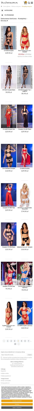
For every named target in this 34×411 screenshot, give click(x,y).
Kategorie (8, 10)
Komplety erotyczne (27, 6)
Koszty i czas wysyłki (6, 380)
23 (15, 344)
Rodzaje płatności (5, 383)
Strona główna (6, 6)
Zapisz (30, 354)
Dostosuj (17, 404)
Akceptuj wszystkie (17, 401)
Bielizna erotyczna (16, 6)
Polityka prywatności (6, 376)
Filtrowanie (9, 15)
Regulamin (3, 371)
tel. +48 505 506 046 (17, 363)
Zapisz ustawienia (17, 407)
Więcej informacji (5, 398)
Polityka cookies (5, 373)
